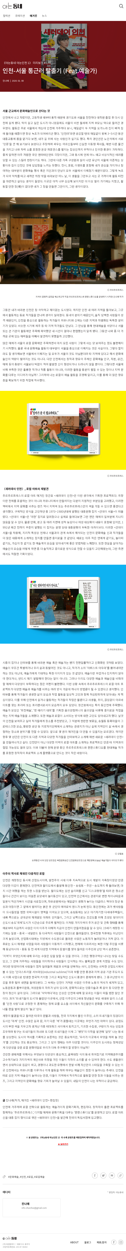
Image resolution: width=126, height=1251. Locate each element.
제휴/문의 (102, 1242)
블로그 (87, 1242)
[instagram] (120, 1242)
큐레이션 (20, 15)
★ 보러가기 (63, 1143)
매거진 (33, 15)
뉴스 (44, 15)
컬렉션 (6, 15)
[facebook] (113, 1242)
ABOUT (74, 1242)
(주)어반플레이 (8, 1244)
